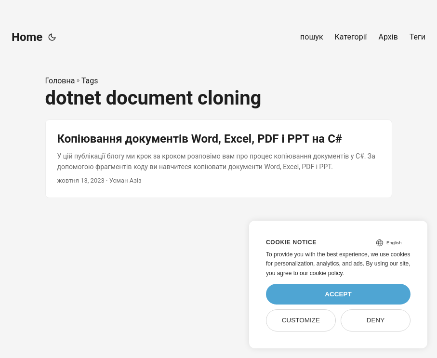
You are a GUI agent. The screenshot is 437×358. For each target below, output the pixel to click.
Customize (301, 320)
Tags (89, 80)
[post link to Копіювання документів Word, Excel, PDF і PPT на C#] (219, 159)
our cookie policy (321, 273)
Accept (338, 294)
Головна (60, 80)
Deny (376, 320)
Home (27, 37)
